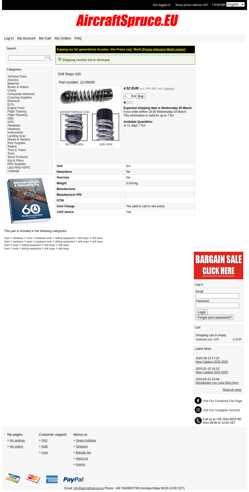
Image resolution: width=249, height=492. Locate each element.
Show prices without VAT (191, 5)
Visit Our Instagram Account (221, 410)
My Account (26, 38)
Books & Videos (18, 87)
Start (6, 238)
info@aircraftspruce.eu (89, 488)
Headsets (13, 129)
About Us (82, 458)
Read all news (232, 390)
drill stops (83, 238)
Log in (9, 38)
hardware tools (43, 238)
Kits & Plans (15, 160)
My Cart (45, 38)
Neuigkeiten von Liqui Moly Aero (217, 382)
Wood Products (17, 157)
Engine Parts (16, 108)
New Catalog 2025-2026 (212, 362)
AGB (44, 446)
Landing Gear (16, 136)
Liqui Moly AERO (18, 167)
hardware (18, 238)
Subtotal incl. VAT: (208, 339)
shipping (169, 88)
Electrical (13, 101)
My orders (16, 446)
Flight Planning (17, 115)
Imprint (80, 464)
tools (29, 238)
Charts (11, 90)
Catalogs (13, 171)
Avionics (12, 80)
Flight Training (16, 111)
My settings (17, 440)
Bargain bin (83, 452)
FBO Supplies (16, 164)
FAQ (78, 38)
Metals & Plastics (18, 139)
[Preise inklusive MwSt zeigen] (164, 49)
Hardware (13, 125)
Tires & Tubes (16, 150)
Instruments (15, 132)
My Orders (63, 38)
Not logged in (162, 5)
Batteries (13, 83)
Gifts (10, 118)
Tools (10, 153)
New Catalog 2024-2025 (212, 372)
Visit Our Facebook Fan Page (222, 401)
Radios (12, 146)
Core (44, 452)
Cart (198, 327)
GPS (10, 122)
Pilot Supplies (16, 143)
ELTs (10, 104)
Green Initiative (86, 440)
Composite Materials (21, 94)
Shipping (82, 446)
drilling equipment (65, 238)
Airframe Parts (17, 76)
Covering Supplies (19, 97)
